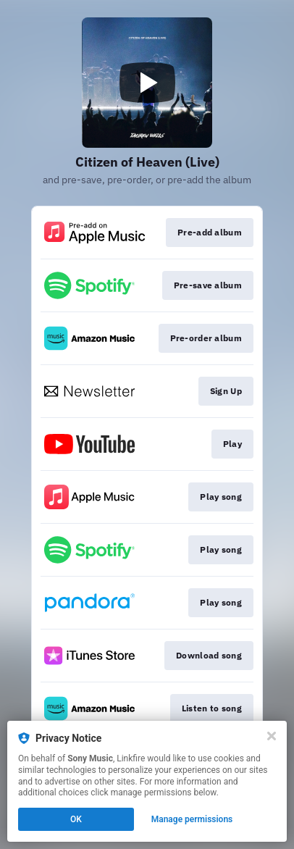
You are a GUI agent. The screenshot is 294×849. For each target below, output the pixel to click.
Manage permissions (192, 819)
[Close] (271, 736)
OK (76, 819)
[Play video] (147, 82)
